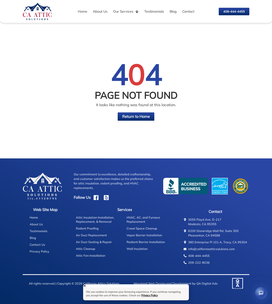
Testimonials (154, 11)
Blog (173, 11)
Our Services (126, 11)
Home (82, 11)
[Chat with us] (261, 293)
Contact (188, 11)
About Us (100, 11)
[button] (136, 287)
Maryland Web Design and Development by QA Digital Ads (176, 283)
